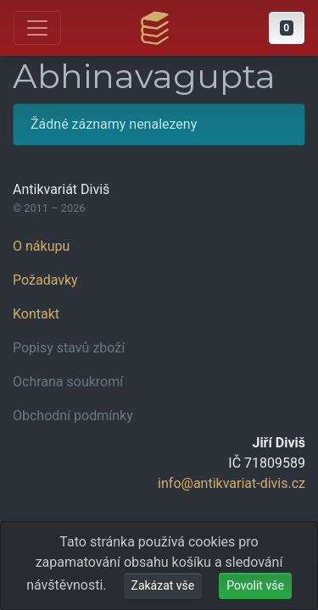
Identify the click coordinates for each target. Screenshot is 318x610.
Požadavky (45, 280)
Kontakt (36, 314)
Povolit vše (255, 585)
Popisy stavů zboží (69, 348)
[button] (286, 28)
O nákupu (41, 246)
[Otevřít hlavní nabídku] (37, 28)
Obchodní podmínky (73, 416)
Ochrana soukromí (68, 382)
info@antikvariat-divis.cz (231, 483)
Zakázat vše (163, 585)
